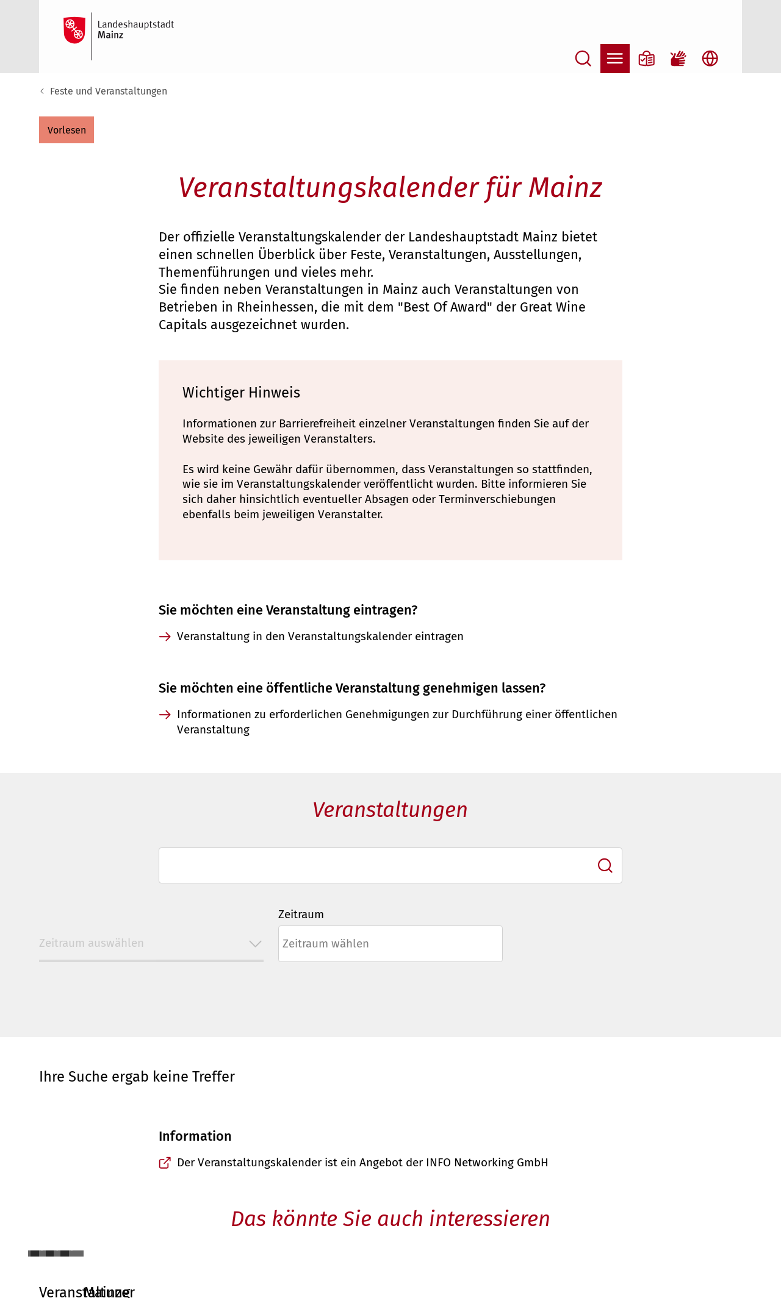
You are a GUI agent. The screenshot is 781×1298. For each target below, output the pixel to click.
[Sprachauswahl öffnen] (710, 58)
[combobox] (390, 865)
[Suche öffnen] (583, 58)
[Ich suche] (605, 865)
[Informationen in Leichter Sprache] (646, 58)
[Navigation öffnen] (615, 58)
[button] (66, 129)
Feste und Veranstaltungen (108, 91)
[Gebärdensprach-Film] (678, 58)
